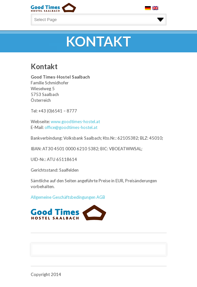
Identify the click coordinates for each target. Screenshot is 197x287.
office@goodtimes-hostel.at (71, 127)
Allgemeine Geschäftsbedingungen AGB (68, 197)
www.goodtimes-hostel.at (75, 121)
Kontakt (44, 66)
